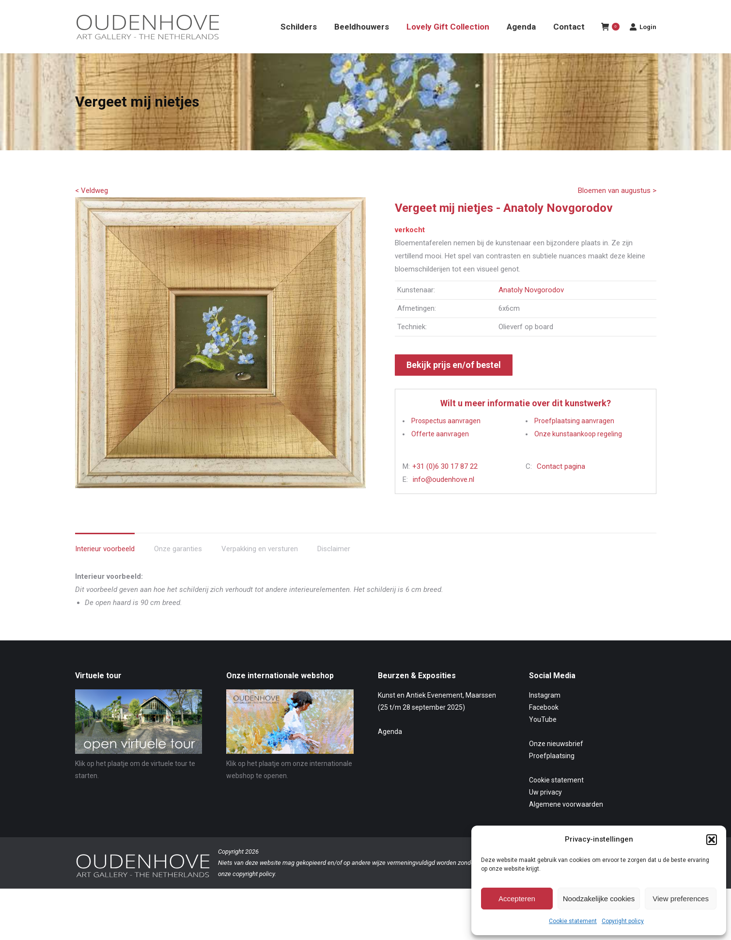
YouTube (543, 737)
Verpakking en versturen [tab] (259, 566)
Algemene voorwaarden (566, 822)
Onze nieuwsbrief (556, 761)
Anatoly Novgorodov (531, 307)
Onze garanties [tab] (178, 566)
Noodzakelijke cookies (599, 898)
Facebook (544, 725)
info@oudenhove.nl (443, 497)
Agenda (390, 749)
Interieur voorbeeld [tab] (105, 566)
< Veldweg (91, 208)
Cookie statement (573, 921)
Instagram (544, 713)
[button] (711, 839)
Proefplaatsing (552, 773)
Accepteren (516, 898)
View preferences (681, 898)
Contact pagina (561, 483)
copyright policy (254, 891)
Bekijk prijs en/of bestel (453, 382)
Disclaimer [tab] (333, 566)
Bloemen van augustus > (617, 208)
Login (642, 44)
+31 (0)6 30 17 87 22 (445, 483)
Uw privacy (545, 809)
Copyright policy (623, 921)
